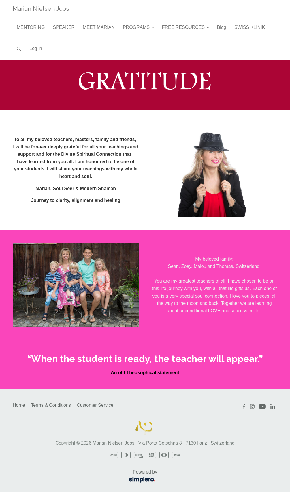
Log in (35, 48)
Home (19, 405)
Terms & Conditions (51, 405)
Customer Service (95, 405)
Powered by (87, 476)
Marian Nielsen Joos (41, 8)
